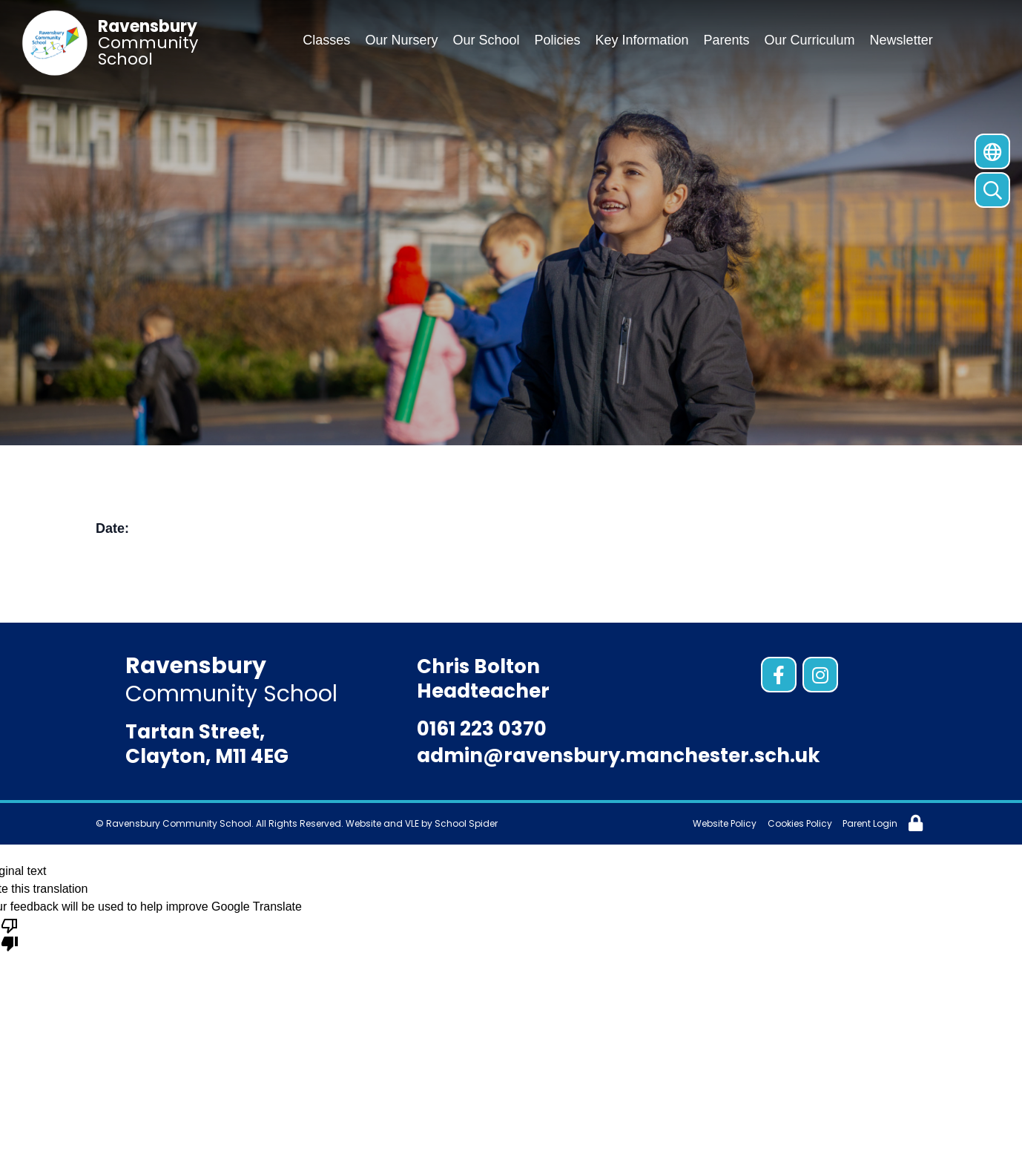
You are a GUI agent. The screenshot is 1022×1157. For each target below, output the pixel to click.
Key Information (641, 40)
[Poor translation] (10, 933)
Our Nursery (401, 40)
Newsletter (901, 40)
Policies (557, 40)
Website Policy (724, 823)
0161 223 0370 (482, 728)
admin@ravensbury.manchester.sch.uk (618, 755)
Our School (485, 40)
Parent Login (870, 823)
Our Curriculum (810, 40)
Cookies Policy (800, 823)
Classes (326, 40)
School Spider (466, 823)
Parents (727, 40)
